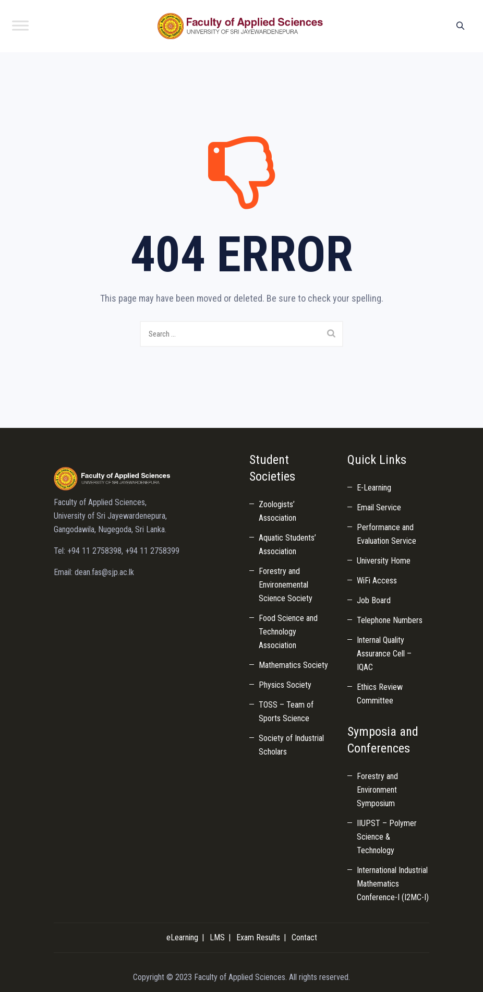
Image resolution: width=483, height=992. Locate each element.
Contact (304, 937)
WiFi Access (377, 580)
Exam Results (258, 937)
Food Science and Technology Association (288, 631)
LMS (217, 937)
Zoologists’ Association (277, 511)
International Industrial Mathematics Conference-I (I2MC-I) (393, 883)
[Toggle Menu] (20, 25)
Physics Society (285, 685)
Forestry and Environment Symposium (377, 789)
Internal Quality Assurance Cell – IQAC (384, 653)
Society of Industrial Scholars (291, 745)
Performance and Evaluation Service (386, 534)
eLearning (182, 937)
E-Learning (374, 488)
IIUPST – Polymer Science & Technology (387, 836)
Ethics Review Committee (380, 694)
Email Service (379, 507)
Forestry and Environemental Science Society (285, 584)
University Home (383, 561)
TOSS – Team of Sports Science (286, 711)
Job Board (374, 600)
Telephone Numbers (389, 620)
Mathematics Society (293, 665)
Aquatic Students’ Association (287, 544)
